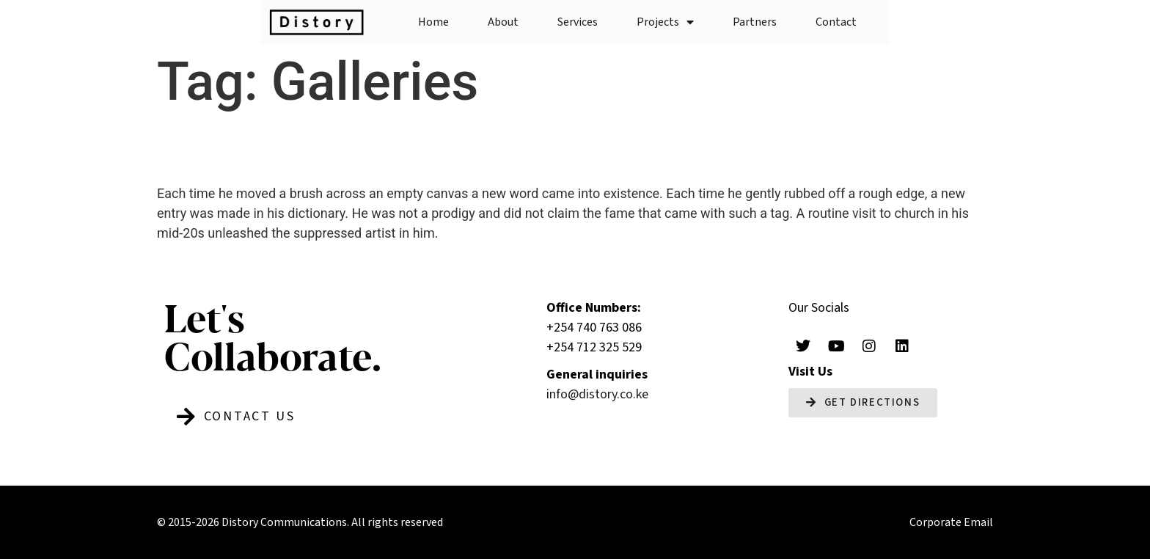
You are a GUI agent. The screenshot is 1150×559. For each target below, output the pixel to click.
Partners (755, 22)
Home (433, 22)
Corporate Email (951, 522)
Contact (836, 22)
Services (577, 22)
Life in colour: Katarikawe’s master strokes (517, 147)
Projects (665, 22)
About (503, 22)
